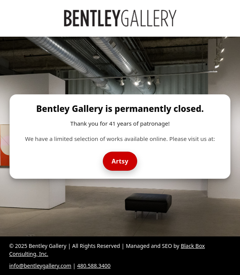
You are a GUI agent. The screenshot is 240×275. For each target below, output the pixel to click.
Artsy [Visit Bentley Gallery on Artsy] (120, 161)
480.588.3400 (94, 265)
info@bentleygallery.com (40, 265)
